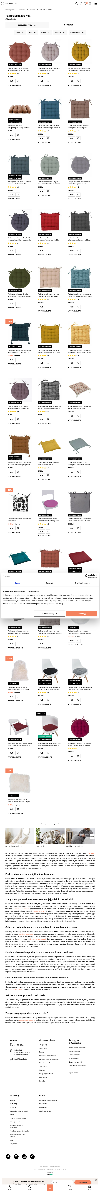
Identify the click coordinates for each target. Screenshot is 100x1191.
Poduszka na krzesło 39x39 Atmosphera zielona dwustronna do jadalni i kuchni (79, 464)
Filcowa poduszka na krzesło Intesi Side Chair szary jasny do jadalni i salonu (80, 688)
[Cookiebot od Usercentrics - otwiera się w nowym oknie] (86, 576)
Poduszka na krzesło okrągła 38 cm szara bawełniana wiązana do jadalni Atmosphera (19, 239)
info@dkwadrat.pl (21, 1059)
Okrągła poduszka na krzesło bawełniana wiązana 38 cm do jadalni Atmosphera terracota (18, 69)
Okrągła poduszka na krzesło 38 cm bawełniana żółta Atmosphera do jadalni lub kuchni (79, 69)
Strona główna (10, 10)
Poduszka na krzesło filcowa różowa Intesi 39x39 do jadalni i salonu (49, 520)
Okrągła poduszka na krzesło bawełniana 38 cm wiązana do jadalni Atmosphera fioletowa (18, 407)
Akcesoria (22, 10)
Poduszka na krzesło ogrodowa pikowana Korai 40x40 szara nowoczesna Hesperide (18, 632)
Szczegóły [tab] (50, 583)
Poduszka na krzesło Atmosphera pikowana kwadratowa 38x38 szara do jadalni (80, 239)
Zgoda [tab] (17, 583)
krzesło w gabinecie (26, 934)
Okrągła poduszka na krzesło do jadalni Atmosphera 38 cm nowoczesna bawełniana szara (79, 183)
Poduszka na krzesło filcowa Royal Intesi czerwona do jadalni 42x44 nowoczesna (20, 744)
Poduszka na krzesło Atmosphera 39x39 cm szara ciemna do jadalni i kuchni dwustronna (80, 520)
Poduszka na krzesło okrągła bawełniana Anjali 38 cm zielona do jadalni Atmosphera (50, 183)
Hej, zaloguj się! (81, 3)
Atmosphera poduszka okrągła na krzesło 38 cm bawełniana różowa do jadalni (79, 744)
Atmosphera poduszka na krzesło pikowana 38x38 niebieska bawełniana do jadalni (19, 183)
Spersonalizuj (49, 614)
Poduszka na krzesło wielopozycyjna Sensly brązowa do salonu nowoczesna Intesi (20, 127)
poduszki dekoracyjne (27, 1020)
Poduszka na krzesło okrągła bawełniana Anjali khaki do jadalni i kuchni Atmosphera (20, 295)
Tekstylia (32, 10)
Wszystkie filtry (27, 25)
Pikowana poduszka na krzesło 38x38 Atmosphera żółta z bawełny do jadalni (50, 351)
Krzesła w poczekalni (22, 909)
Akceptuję (81, 614)
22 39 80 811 (20, 1045)
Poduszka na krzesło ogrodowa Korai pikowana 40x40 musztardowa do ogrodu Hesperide (50, 464)
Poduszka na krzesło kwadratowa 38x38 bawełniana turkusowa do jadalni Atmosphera (79, 295)
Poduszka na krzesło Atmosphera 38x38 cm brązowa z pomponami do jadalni (19, 464)
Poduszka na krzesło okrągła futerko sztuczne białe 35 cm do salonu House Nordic (79, 632)
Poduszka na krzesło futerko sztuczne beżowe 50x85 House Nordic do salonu (18, 688)
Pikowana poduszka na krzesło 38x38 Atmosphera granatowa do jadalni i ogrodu (49, 127)
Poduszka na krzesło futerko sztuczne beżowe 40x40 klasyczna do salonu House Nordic (20, 801)
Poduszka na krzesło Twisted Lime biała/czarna (20, 520)
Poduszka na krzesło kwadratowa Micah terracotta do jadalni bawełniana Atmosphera (79, 407)
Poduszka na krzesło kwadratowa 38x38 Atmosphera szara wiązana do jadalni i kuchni (49, 407)
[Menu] (50, 1187)
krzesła (91, 853)
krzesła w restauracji (38, 939)
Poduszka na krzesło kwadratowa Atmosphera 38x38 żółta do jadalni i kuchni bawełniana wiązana (80, 351)
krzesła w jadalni (39, 911)
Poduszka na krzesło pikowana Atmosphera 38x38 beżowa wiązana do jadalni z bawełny (48, 295)
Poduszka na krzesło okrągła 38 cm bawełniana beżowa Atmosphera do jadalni (49, 69)
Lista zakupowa (86, 3)
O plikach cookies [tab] (82, 583)
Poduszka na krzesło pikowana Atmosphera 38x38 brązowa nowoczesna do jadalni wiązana (79, 127)
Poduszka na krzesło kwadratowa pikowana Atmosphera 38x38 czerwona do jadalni (49, 239)
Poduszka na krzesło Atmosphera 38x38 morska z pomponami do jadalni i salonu (19, 351)
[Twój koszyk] (89, 3)
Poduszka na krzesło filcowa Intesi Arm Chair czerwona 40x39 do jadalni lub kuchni (50, 744)
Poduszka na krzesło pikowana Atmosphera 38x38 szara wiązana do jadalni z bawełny (49, 632)
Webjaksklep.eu (55, 1166)
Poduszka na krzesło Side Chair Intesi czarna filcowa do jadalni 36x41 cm (49, 688)
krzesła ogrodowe (16, 989)
